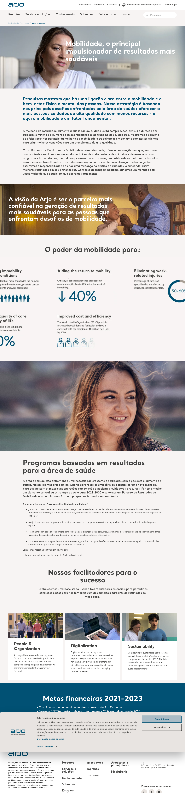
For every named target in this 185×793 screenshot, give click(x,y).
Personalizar (162, 768)
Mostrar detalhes (45, 787)
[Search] (163, 15)
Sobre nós (25, 23)
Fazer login (171, 4)
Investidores (85, 4)
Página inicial (13, 23)
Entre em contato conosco (115, 14)
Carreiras (112, 4)
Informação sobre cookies (50, 780)
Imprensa (99, 4)
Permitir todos (162, 760)
